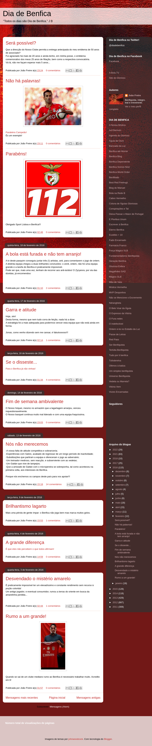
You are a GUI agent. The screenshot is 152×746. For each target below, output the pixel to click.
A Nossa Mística (117, 125)
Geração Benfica (117, 261)
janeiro (119, 583)
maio (118, 502)
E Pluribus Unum (117, 219)
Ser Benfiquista (117, 344)
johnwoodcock (75, 739)
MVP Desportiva (117, 292)
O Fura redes (116, 318)
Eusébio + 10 (115, 235)
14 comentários (54, 484)
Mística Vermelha (118, 287)
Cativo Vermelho (117, 198)
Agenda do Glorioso (119, 135)
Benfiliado (114, 177)
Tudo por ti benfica (118, 355)
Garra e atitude (21, 309)
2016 (115, 467)
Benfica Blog (115, 156)
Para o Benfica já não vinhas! (21, 368)
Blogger (108, 739)
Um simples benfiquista (121, 371)
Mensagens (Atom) (59, 706)
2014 (115, 593)
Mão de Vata (115, 282)
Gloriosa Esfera (117, 266)
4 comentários (53, 379)
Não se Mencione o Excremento (125, 297)
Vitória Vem (115, 386)
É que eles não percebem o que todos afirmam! (30, 549)
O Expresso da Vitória (120, 313)
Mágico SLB (115, 276)
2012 (115, 602)
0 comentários (53, 70)
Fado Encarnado (117, 240)
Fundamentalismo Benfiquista (124, 256)
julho (118, 494)
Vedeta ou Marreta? (119, 381)
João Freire (134, 95)
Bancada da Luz (117, 146)
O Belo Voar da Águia (120, 308)
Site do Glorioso (117, 78)
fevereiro (120, 516)
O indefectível (116, 323)
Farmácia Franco (117, 245)
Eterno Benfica (116, 229)
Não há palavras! (23, 80)
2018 (115, 458)
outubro (119, 480)
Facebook (114, 61)
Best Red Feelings (118, 182)
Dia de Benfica (27, 13)
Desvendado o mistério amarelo (38, 578)
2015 (115, 589)
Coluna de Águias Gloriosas (123, 203)
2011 (115, 606)
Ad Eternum (115, 130)
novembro (120, 475)
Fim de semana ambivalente (34, 401)
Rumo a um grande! (26, 616)
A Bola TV (114, 72)
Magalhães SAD (117, 271)
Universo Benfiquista (119, 376)
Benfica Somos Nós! (119, 167)
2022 (115, 449)
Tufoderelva (115, 360)
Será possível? (21, 43)
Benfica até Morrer (118, 151)
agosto (119, 489)
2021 (115, 454)
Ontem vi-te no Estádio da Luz (124, 329)
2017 (115, 463)
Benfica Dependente (119, 161)
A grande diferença (25, 542)
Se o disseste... (21, 362)
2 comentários (53, 288)
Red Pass (114, 339)
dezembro (120, 471)
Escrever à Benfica (118, 224)
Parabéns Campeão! (16, 132)
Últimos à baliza (117, 365)
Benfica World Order (119, 172)
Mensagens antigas (88, 697)
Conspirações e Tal (118, 208)
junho (118, 498)
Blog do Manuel (117, 187)
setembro (120, 484)
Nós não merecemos (27, 444)
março (118, 511)
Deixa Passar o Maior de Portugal (126, 214)
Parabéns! (16, 153)
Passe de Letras (117, 334)
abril (117, 507)
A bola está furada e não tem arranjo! (43, 254)
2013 (115, 597)
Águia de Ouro (116, 140)
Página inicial (57, 697)
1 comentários (53, 340)
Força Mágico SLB (118, 250)
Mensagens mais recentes (22, 697)
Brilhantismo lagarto (26, 506)
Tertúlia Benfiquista (118, 350)
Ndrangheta (115, 303)
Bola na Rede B (117, 193)
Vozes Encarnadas (118, 392)
